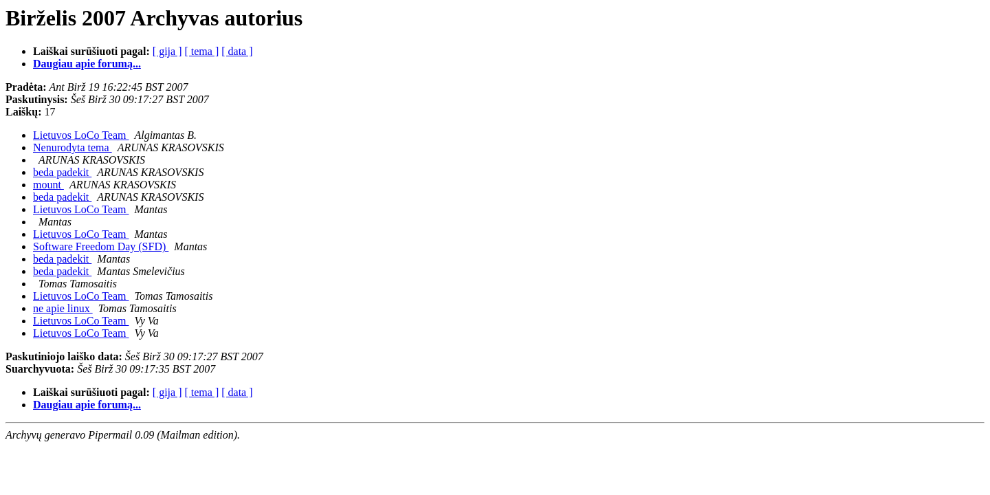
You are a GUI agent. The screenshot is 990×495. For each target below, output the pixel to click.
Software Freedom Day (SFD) (100, 246)
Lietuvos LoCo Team (81, 135)
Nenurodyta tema (72, 147)
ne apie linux (63, 308)
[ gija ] (167, 51)
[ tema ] (201, 51)
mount (48, 184)
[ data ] (236, 51)
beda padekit (62, 172)
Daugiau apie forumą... (87, 63)
